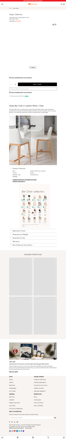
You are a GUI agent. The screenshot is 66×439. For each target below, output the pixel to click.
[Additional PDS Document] (35, 206)
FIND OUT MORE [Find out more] (13, 371)
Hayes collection (16, 8)
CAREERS (11, 400)
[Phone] (61, 4)
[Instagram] (11, 422)
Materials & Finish (19, 231)
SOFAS (11, 379)
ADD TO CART (37, 84)
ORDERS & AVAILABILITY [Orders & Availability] (19, 181)
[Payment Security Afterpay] (19, 431)
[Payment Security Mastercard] (15, 431)
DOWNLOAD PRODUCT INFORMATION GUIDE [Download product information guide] (25, 179)
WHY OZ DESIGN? (38, 405)
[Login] (33, 437)
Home (10, 8)
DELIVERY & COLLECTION (40, 385)
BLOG (35, 397)
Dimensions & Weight (20, 234)
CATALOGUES (37, 400)
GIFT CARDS (12, 391)
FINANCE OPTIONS (39, 388)
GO (55, 417)
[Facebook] (9, 422)
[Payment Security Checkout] (10, 431)
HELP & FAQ (12, 405)
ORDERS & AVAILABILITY (40, 382)
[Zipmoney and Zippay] (23, 431)
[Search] (49, 437)
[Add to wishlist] (55, 24)
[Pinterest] (17, 422)
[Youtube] (14, 422)
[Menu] (2, 437)
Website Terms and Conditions (16, 428)
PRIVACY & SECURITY (14, 402)
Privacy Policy (28, 428)
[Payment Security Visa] (12, 431)
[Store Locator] (18, 437)
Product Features (19, 168)
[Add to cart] (53, 24)
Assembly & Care (19, 238)
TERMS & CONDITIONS (40, 379)
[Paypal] (21, 431)
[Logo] (33, 4)
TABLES (11, 382)
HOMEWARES (12, 388)
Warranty (16, 241)
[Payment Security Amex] (17, 431)
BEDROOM (12, 385)
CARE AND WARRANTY (40, 391)
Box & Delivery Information (22, 245)
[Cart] (64, 437)
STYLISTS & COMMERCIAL (16, 408)
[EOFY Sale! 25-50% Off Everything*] (33, 0)
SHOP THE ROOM (38, 402)
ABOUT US (11, 397)
